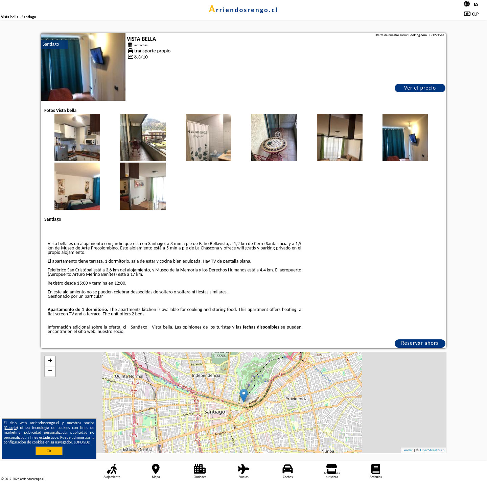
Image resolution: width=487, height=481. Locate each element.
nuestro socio (110, 331)
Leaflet (407, 450)
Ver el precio (420, 88)
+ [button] (50, 361)
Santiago (51, 44)
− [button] (50, 371)
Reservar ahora (420, 343)
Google (11, 427)
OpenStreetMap (432, 450)
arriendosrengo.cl (243, 10)
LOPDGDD (82, 442)
